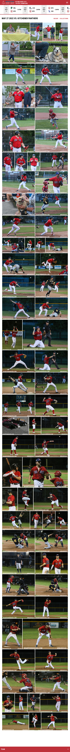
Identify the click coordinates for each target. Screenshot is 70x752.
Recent (56, 18)
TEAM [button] (3, 749)
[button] (16, 32)
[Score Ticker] (35, 9)
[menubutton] (67, 2)
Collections (64, 18)
